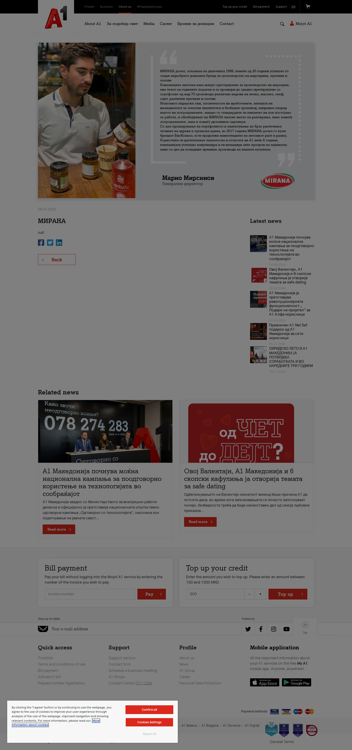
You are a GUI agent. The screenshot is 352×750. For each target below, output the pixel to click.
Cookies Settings (149, 722)
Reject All (149, 734)
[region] (92, 722)
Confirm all (149, 709)
